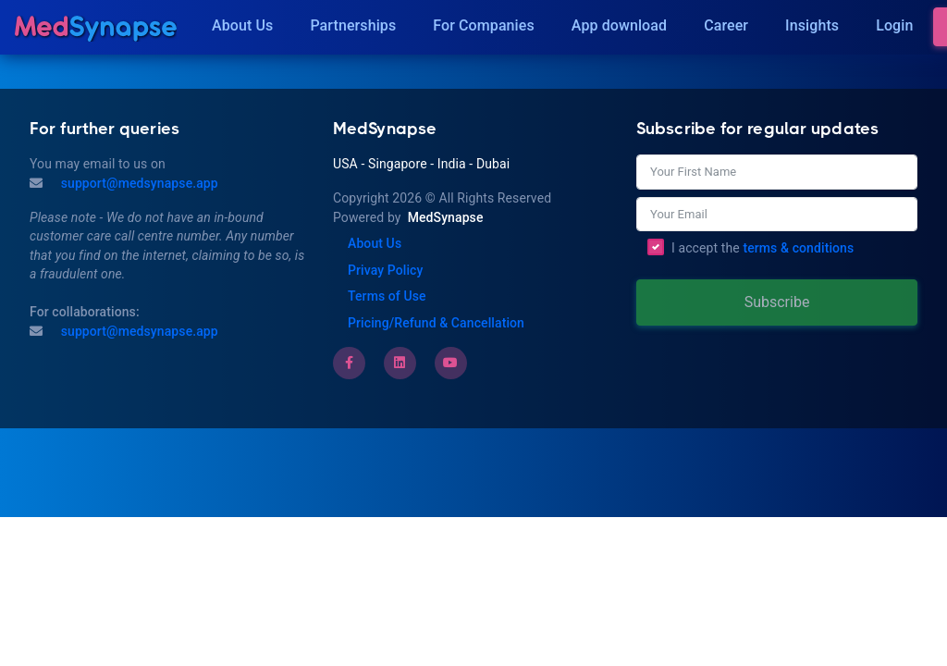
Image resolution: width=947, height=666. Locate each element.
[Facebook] (349, 362)
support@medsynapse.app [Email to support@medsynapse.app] (137, 331)
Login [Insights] (894, 25)
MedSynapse (446, 217)
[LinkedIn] (399, 362)
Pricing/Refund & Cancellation (436, 322)
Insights (812, 25)
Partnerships (353, 25)
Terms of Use (387, 296)
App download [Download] (619, 25)
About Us (242, 25)
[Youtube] (450, 362)
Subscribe (777, 302)
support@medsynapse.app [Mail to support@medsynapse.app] (137, 183)
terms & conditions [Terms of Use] (798, 247)
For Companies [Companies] (484, 25)
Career (726, 25)
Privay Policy (385, 270)
